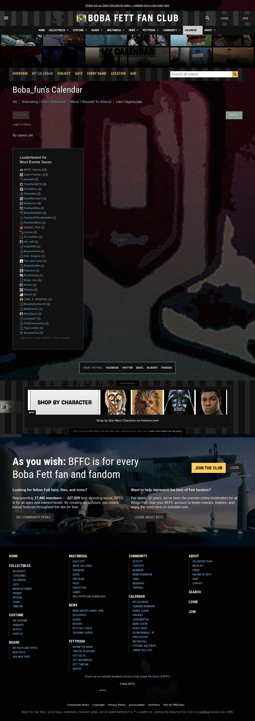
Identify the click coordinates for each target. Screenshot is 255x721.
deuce (26, 294)
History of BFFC (201, 574)
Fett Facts (79, 655)
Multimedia (116, 30)
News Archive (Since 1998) (88, 610)
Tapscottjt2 (29, 328)
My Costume (20, 620)
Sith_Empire (30, 256)
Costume (80, 30)
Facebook (112, 367)
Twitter (127, 367)
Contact (197, 583)
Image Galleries (82, 565)
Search (195, 592)
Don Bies (138, 615)
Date (79, 73)
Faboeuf (27, 270)
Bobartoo (28, 203)
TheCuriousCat (32, 323)
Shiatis (26, 289)
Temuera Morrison (144, 606)
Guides (77, 619)
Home (42, 30)
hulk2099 (28, 246)
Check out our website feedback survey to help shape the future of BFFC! (127, 676)
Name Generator (142, 574)
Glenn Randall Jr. (143, 632)
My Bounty (19, 571)
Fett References (82, 660)
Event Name (96, 73)
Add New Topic (21, 656)
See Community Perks (33, 517)
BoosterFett (30, 251)
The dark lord (31, 261)
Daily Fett (79, 561)
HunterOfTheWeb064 (36, 217)
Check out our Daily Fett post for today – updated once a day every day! (127, 5)
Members (138, 570)
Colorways (19, 580)
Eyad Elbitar (140, 637)
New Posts (19, 652)
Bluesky (152, 367)
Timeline (18, 606)
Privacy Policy (117, 704)
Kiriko (26, 284)
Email (140, 367)
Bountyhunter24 (33, 304)
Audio (76, 574)
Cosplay (18, 633)
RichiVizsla (29, 275)
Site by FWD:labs (173, 704)
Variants (18, 625)
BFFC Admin (30, 169)
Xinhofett (28, 193)
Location (118, 73)
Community (172, 30)
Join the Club (208, 468)
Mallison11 (29, 309)
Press (195, 570)
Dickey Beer (140, 628)
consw (26, 232)
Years (16, 602)
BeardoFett (29, 332)
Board (97, 30)
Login (224, 18)
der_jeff (27, 241)
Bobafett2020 (31, 213)
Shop (195, 579)
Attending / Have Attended (43, 102)
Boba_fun (28, 280)
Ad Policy (154, 704)
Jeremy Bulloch (142, 650)
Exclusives (79, 615)
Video (76, 583)
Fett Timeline (81, 664)
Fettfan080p (30, 208)
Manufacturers (22, 588)
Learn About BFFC (149, 517)
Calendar (193, 30)
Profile (234, 115)
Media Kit (198, 565)
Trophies (138, 587)
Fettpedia (151, 30)
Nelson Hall (140, 641)
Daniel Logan (141, 610)
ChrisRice (28, 189)
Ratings (17, 593)
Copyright (98, 704)
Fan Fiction (79, 587)
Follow (21, 115)
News (134, 30)
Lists (16, 584)
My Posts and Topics (25, 648)
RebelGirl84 (30, 265)
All (15, 102)
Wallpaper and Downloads (89, 596)
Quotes (77, 668)
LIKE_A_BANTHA (34, 299)
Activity (137, 561)
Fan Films (78, 579)
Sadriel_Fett (30, 227)
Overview (20, 73)
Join (245, 18)
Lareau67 (28, 318)
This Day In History (84, 651)
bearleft (27, 179)
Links (136, 579)
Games (76, 592)
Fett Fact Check (82, 628)
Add (133, 73)
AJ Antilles (29, 236)
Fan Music (78, 570)
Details (17, 629)
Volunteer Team (202, 561)
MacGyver (29, 313)
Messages (138, 583)
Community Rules (78, 704)
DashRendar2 (31, 198)
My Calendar (140, 602)
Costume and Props (144, 645)
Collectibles (59, 30)
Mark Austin (140, 623)
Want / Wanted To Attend (90, 102)
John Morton (140, 619)
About (210, 30)
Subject (64, 73)
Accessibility (137, 704)
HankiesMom (30, 222)
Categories (19, 575)
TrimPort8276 (31, 184)
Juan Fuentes (31, 174)
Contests (138, 565)
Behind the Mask (83, 646)
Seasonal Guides (83, 632)
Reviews (17, 597)
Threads (166, 367)
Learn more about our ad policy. (165, 431)
